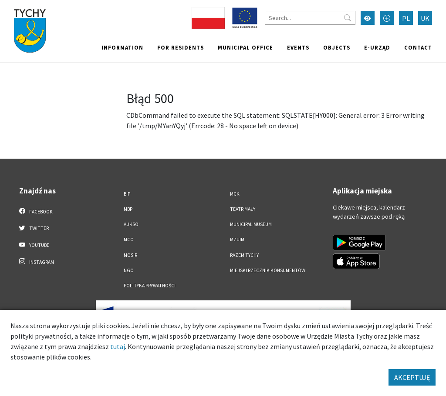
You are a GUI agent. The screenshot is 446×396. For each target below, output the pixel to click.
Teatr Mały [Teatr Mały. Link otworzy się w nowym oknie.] (242, 209)
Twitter (34, 228)
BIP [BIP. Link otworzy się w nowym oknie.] (127, 194)
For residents (180, 47)
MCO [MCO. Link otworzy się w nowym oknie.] (129, 239)
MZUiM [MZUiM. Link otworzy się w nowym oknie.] (237, 239)
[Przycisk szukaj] (347, 18)
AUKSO (131, 224)
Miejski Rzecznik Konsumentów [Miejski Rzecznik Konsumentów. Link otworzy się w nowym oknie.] (267, 270)
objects (336, 47)
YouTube (34, 245)
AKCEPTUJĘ (412, 377)
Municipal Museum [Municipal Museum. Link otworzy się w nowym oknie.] (251, 224)
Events (298, 47)
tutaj (117, 346)
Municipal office (245, 47)
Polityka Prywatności (150, 286)
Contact (418, 47)
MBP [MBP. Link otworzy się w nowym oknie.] (128, 209)
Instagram (36, 262)
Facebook (36, 211)
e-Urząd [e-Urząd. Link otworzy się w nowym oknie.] (377, 47)
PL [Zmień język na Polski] (406, 18)
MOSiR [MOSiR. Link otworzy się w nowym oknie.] (130, 255)
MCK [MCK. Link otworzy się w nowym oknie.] (235, 194)
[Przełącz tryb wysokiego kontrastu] (368, 18)
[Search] (310, 18)
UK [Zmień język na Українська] (425, 18)
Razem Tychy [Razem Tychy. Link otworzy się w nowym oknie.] (244, 255)
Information (122, 47)
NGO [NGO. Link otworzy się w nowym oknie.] (129, 270)
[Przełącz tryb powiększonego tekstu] (387, 18)
